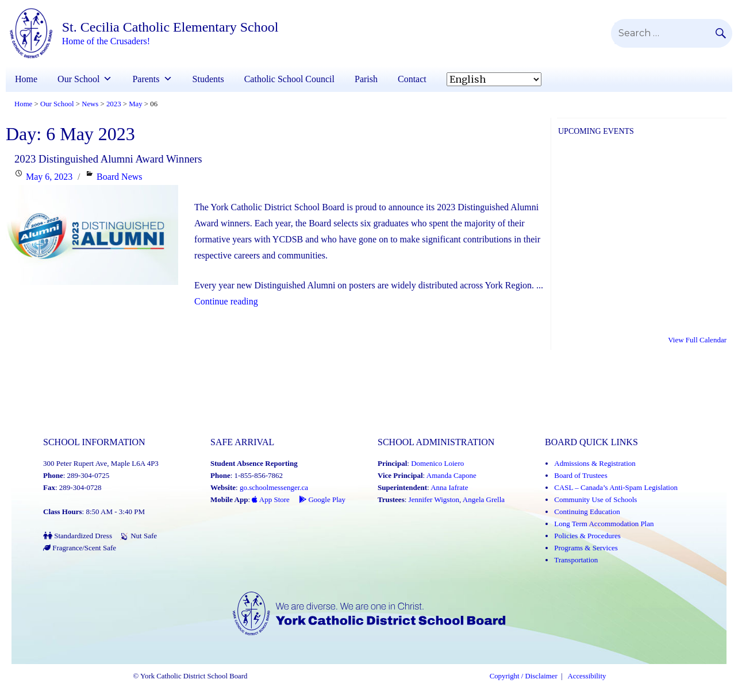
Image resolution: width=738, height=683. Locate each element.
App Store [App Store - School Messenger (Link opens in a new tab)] (271, 499)
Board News (120, 177)
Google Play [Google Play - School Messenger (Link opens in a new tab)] (322, 499)
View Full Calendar (697, 339)
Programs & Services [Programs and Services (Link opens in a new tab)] (585, 547)
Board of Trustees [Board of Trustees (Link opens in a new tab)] (580, 475)
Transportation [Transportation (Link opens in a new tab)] (576, 559)
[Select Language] (494, 79)
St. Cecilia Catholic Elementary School (170, 27)
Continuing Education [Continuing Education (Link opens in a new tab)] (587, 511)
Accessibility (587, 676)
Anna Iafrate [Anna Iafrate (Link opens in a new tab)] (449, 487)
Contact (412, 79)
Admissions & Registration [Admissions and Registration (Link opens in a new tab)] (595, 463)
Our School (78, 79)
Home (26, 79)
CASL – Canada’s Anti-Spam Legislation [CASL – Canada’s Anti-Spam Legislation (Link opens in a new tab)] (616, 487)
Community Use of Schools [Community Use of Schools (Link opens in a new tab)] (595, 499)
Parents (145, 79)
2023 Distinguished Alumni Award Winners (108, 159)
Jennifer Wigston (434, 499)
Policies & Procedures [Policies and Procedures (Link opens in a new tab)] (587, 535)
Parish (366, 79)
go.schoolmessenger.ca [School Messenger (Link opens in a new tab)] (274, 487)
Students (208, 79)
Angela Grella (484, 499)
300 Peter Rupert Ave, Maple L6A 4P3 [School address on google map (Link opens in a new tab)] (101, 463)
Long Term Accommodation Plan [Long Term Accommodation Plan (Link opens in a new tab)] (604, 523)
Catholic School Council (289, 79)
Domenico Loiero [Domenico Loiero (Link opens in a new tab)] (437, 463)
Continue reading (226, 301)
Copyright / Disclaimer (524, 676)
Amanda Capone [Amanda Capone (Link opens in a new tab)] (451, 475)
